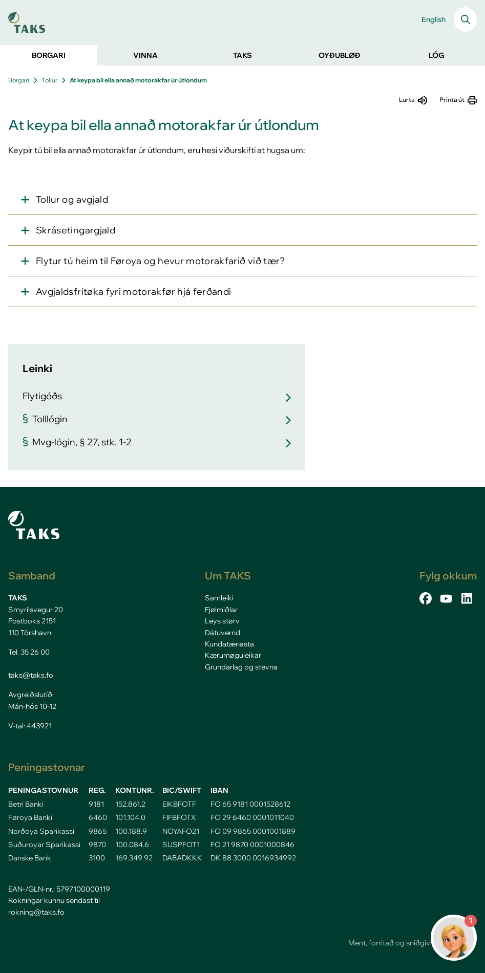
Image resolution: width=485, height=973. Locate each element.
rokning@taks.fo (36, 912)
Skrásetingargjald (75, 230)
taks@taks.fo (30, 675)
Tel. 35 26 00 (29, 652)
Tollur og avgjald (72, 199)
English (433, 19)
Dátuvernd (222, 632)
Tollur (49, 80)
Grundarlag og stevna (241, 667)
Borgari (18, 80)
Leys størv (222, 620)
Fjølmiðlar (221, 609)
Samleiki (219, 597)
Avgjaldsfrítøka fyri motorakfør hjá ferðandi (133, 291)
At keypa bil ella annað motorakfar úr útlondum (138, 80)
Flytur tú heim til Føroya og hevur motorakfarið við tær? (160, 261)
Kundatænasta (229, 643)
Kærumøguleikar (233, 655)
